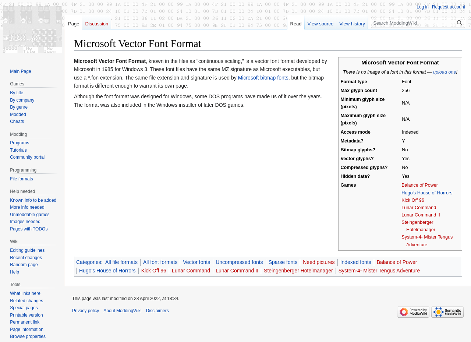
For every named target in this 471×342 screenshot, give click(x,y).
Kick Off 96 (412, 200)
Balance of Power (419, 185)
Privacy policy (85, 310)
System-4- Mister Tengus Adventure (379, 271)
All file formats (121, 262)
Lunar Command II (420, 215)
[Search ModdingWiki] (418, 23)
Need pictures (318, 262)
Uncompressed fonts (239, 262)
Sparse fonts (283, 262)
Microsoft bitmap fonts (263, 78)
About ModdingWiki (122, 310)
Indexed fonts (355, 262)
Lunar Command (418, 207)
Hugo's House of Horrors (426, 192)
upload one (444, 72)
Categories (88, 262)
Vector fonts (196, 262)
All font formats (160, 262)
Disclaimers (157, 310)
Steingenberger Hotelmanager (298, 271)
